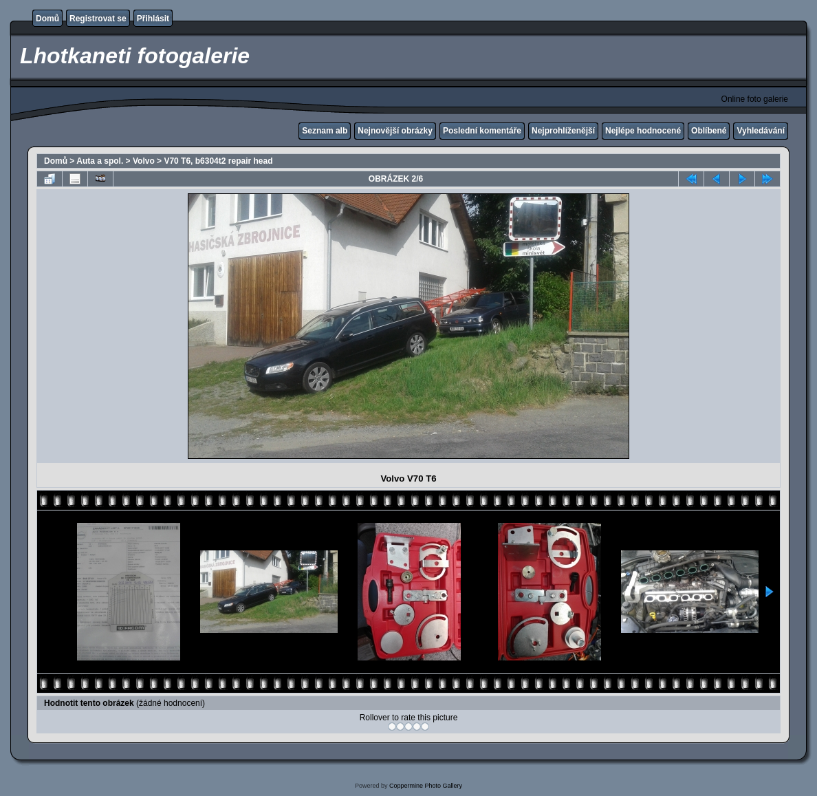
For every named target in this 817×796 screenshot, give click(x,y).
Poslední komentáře (482, 131)
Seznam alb (324, 131)
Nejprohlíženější (563, 131)
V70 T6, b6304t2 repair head (218, 161)
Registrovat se (98, 18)
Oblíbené (708, 131)
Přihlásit (153, 18)
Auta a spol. (99, 161)
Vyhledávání (761, 131)
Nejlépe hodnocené (643, 131)
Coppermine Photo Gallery (425, 785)
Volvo (144, 161)
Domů (47, 18)
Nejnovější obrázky (395, 131)
